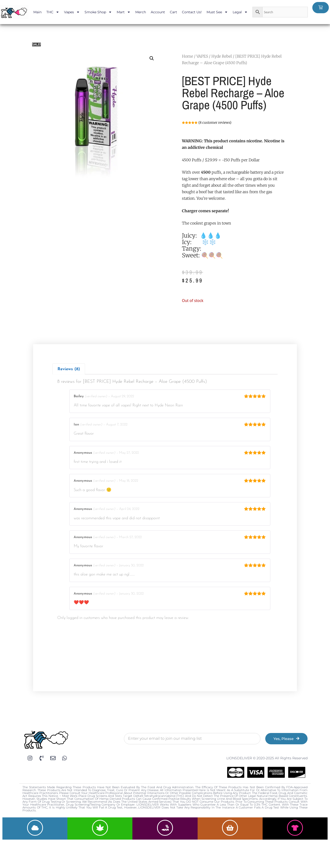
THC (52, 12)
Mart (123, 12)
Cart (173, 12)
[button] (151, 58)
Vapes (72, 12)
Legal (240, 12)
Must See (217, 12)
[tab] (68, 368)
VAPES (202, 56)
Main (37, 12)
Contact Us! (192, 12)
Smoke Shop (98, 12)
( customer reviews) (214, 122)
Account (158, 12)
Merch (140, 12)
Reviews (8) (68, 369)
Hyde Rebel (221, 56)
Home (187, 56)
